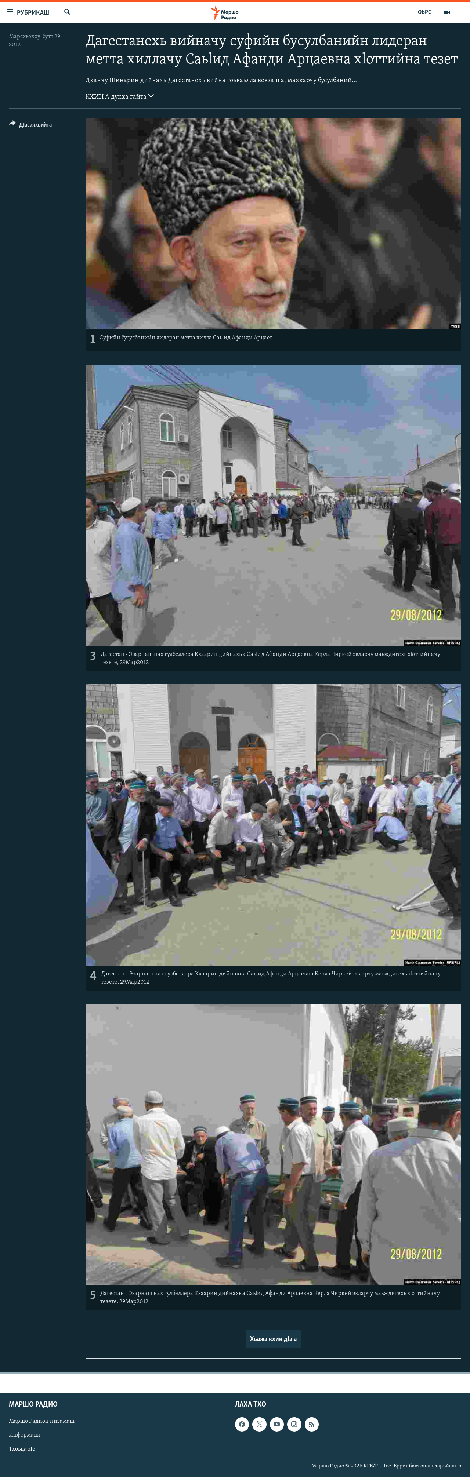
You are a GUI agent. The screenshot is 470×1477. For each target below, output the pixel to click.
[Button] (30, 126)
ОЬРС (424, 12)
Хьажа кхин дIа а (273, 1339)
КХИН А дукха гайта (120, 96)
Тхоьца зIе (22, 1449)
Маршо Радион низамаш (42, 1421)
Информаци (25, 1435)
